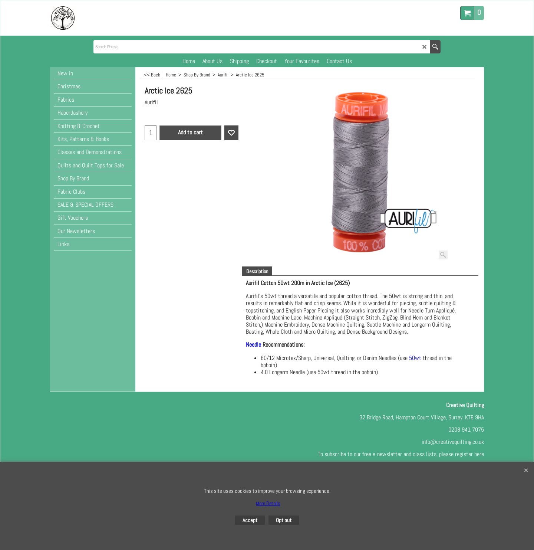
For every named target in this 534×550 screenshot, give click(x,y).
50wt (416, 358)
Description (257, 271)
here (479, 454)
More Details (268, 503)
